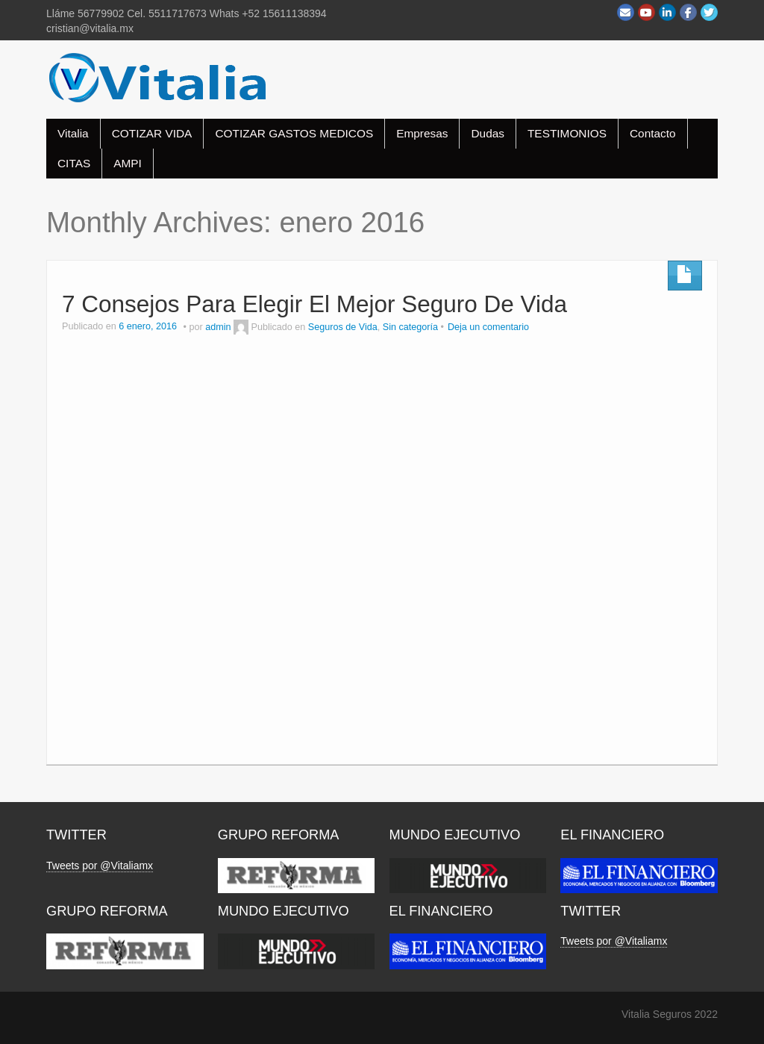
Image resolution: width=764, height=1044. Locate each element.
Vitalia (73, 133)
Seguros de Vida (343, 327)
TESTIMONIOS (567, 133)
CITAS (73, 163)
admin (218, 327)
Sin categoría (410, 327)
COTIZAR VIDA (152, 133)
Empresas (422, 133)
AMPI (127, 163)
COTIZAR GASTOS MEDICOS (294, 133)
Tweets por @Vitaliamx (99, 865)
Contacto (653, 133)
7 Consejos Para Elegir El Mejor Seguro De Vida (314, 303)
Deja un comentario (488, 327)
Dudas (487, 133)
